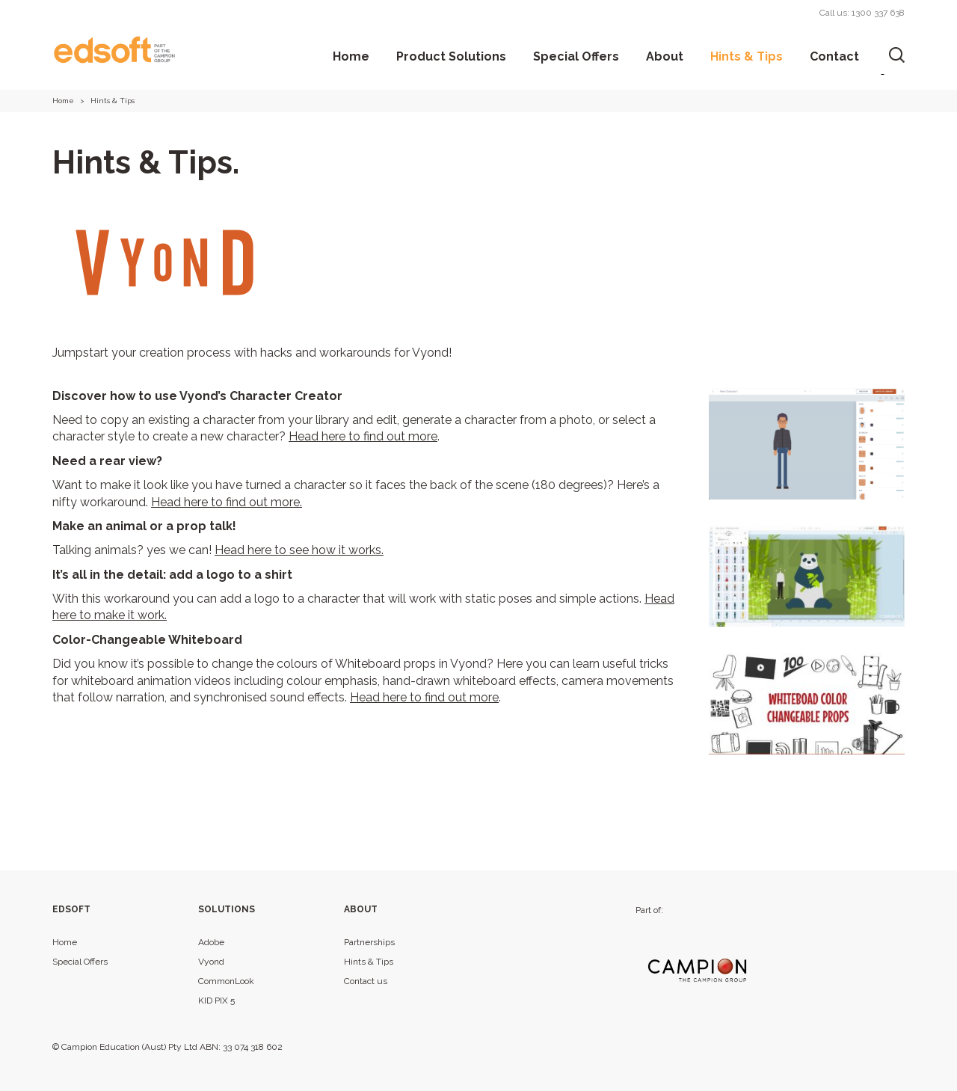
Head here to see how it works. (299, 550)
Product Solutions (451, 56)
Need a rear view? (107, 461)
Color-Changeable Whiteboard (147, 640)
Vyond (211, 961)
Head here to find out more (363, 436)
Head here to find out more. (226, 502)
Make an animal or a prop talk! (144, 526)
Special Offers (576, 56)
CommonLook (226, 981)
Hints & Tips (746, 56)
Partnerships (369, 942)
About (664, 56)
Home (351, 56)
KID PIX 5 (216, 1000)
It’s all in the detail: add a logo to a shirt (172, 575)
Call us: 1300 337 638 (862, 12)
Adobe (211, 942)
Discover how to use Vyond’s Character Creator (197, 396)
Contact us (365, 981)
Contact (834, 56)
